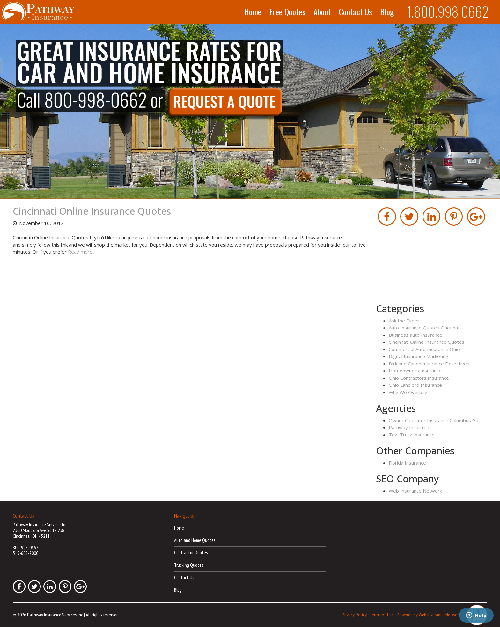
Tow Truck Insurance (412, 434)
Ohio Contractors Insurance (419, 378)
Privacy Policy (354, 614)
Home (252, 12)
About (322, 12)
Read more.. (81, 252)
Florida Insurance (407, 462)
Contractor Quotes (191, 553)
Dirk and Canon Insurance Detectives (429, 363)
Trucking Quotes (188, 565)
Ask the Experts (406, 320)
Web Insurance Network (415, 490)
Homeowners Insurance (415, 370)
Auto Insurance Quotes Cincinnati (425, 327)
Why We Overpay (408, 392)
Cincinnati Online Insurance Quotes (92, 211)
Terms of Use (382, 614)
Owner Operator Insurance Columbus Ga (433, 420)
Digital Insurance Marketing (418, 356)
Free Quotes (287, 12)
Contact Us (355, 12)
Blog (387, 12)
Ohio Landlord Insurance (415, 385)
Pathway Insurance (409, 427)
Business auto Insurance (415, 335)
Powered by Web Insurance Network (429, 614)
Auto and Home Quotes (194, 540)
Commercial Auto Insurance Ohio (424, 349)
